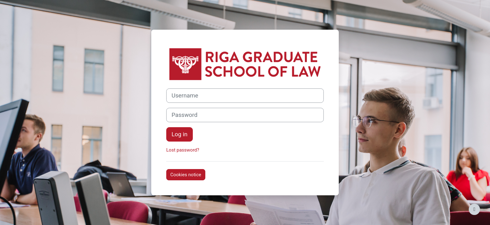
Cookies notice (185, 175)
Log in (180, 134)
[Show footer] (474, 209)
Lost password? (182, 150)
